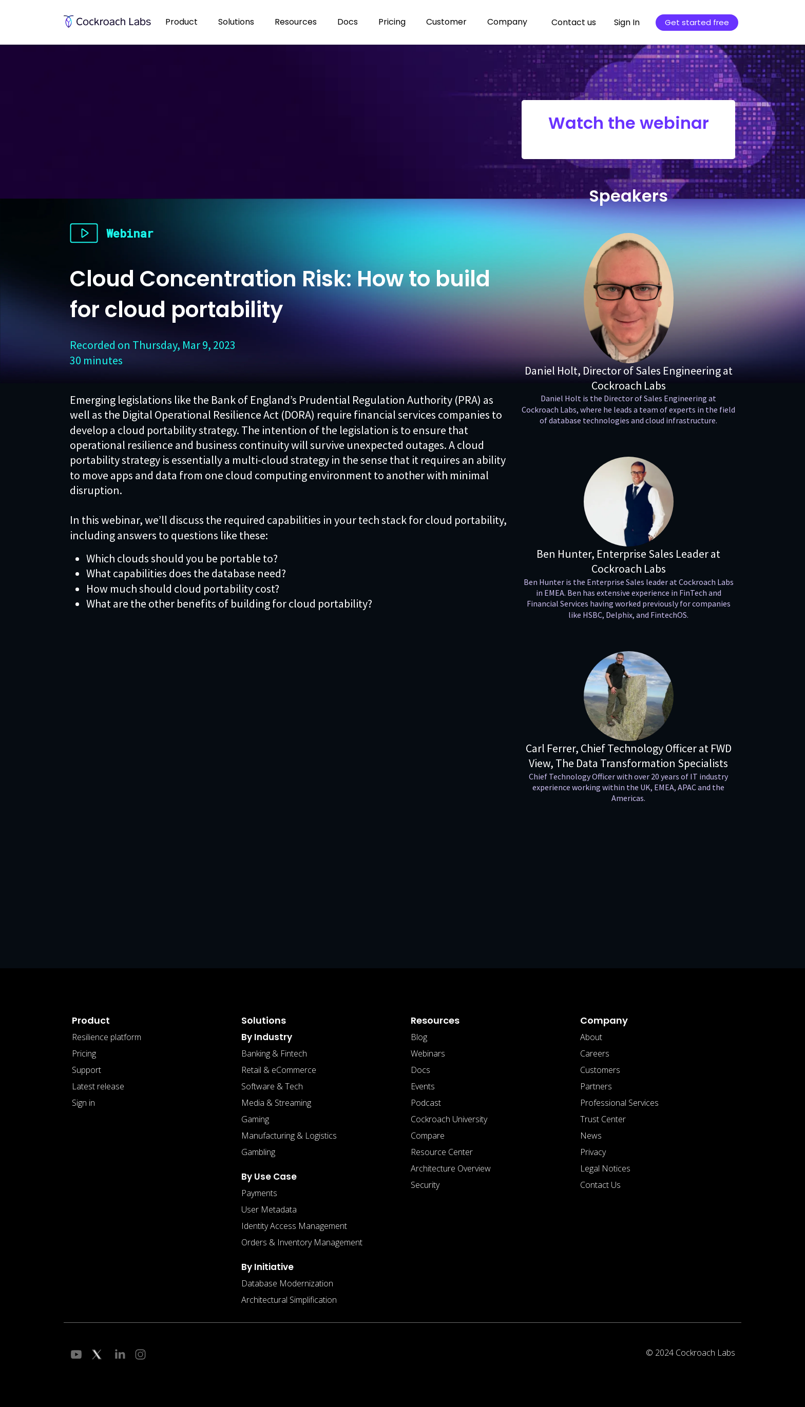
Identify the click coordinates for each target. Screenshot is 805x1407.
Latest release (98, 1086)
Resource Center (442, 1152)
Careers (594, 1053)
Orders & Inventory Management (301, 1242)
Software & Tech (272, 1086)
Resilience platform (106, 1037)
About (591, 1037)
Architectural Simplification (289, 1299)
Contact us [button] (573, 22)
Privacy (593, 1152)
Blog (419, 1037)
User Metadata (269, 1209)
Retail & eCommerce (278, 1070)
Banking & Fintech (274, 1053)
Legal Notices (605, 1168)
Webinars (428, 1053)
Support (86, 1070)
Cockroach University (449, 1119)
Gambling (258, 1152)
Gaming (255, 1119)
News (591, 1135)
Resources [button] (296, 22)
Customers (600, 1070)
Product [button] (181, 22)
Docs (420, 1070)
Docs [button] (347, 22)
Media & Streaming (276, 1102)
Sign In (627, 22)
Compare (428, 1135)
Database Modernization (287, 1283)
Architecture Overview (451, 1168)
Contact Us (600, 1184)
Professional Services (619, 1102)
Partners (596, 1086)
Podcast (426, 1102)
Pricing (392, 22)
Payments (259, 1193)
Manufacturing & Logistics (289, 1135)
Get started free (697, 22)
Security (425, 1184)
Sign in (83, 1102)
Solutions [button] (236, 22)
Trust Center (603, 1119)
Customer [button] (446, 22)
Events (423, 1086)
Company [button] (507, 22)
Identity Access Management (294, 1226)
